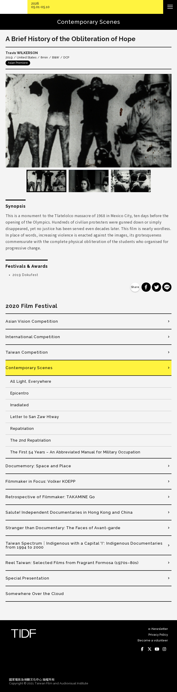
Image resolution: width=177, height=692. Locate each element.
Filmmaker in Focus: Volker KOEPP (41, 481)
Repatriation (22, 428)
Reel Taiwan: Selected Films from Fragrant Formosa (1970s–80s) (72, 562)
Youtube (157, 649)
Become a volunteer (153, 640)
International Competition (33, 336)
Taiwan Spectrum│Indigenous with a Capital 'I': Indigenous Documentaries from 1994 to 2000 (84, 545)
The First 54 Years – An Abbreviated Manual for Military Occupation (75, 452)
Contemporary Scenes (29, 367)
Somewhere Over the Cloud (35, 593)
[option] (88, 120)
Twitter (149, 649)
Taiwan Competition (27, 352)
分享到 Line (166, 287)
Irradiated (19, 405)
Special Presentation (27, 578)
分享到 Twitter (156, 287)
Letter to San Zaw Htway (34, 417)
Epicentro (19, 393)
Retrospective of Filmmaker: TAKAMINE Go (50, 497)
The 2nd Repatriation (30, 440)
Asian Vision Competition (32, 321)
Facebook (142, 649)
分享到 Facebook (146, 287)
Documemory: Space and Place (38, 466)
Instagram (164, 649)
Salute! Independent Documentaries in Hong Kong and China (69, 512)
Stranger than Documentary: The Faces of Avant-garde (63, 527)
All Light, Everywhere (30, 381)
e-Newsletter (158, 629)
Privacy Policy (158, 634)
